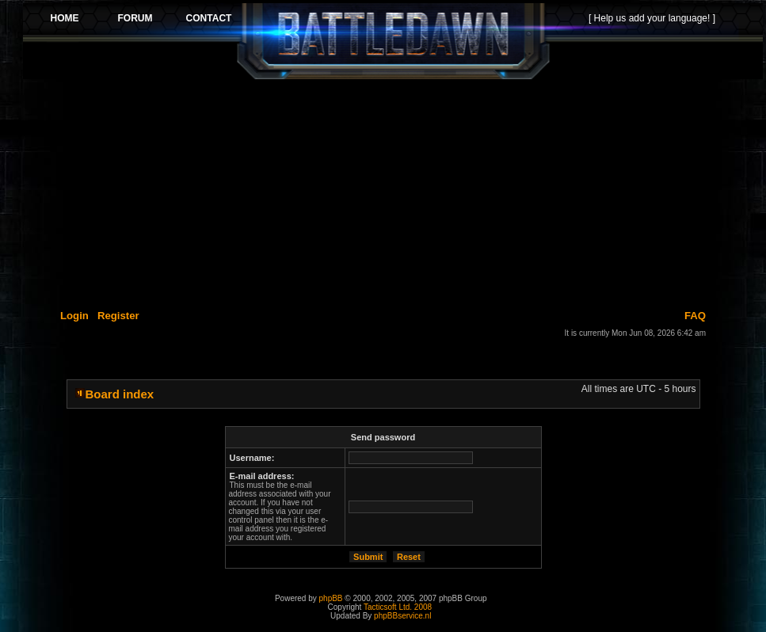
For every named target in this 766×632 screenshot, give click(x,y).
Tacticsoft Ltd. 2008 (398, 607)
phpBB (331, 598)
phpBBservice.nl (402, 615)
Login (74, 316)
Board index (120, 394)
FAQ (695, 316)
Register (118, 316)
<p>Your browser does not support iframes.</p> (393, 41)
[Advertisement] (393, 192)
